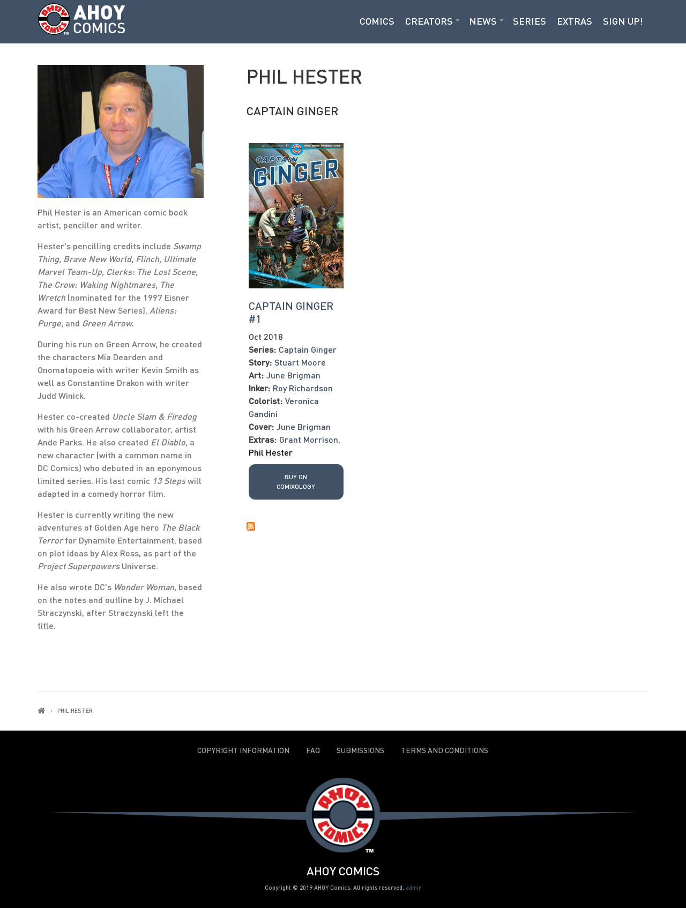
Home (41, 710)
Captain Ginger (292, 110)
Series (529, 21)
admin (414, 887)
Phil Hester (271, 452)
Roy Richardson (303, 388)
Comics (377, 21)
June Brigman (293, 375)
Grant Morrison (308, 439)
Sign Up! (623, 21)
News (483, 21)
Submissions (360, 750)
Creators (429, 21)
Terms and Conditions (444, 750)
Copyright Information (243, 750)
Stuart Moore (300, 362)
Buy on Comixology (296, 481)
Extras (574, 21)
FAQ (313, 750)
